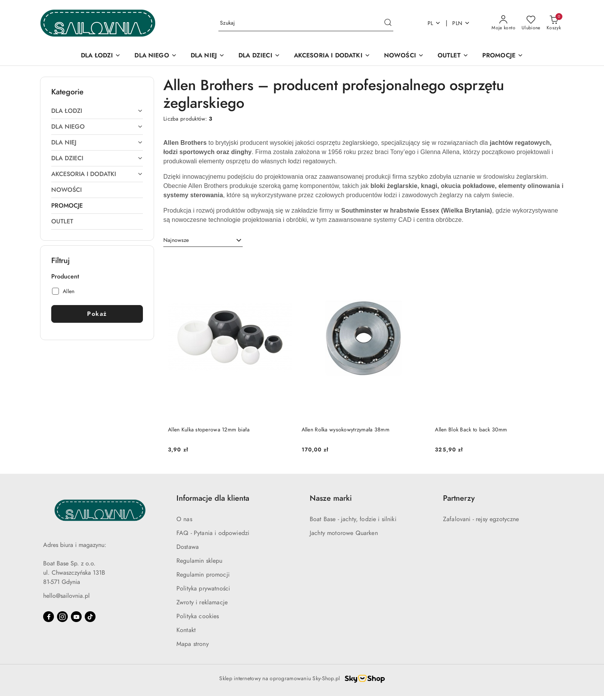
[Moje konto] (503, 23)
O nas (184, 519)
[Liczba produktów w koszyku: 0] (554, 23)
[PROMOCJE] (502, 56)
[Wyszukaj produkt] (305, 23)
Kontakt (186, 630)
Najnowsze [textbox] (176, 240)
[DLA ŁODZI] (101, 56)
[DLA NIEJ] (208, 56)
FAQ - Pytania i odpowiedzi (212, 533)
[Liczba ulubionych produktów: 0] (531, 23)
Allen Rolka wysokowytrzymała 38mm (345, 429)
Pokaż (97, 314)
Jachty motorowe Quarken (344, 533)
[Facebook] (48, 616)
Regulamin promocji (203, 574)
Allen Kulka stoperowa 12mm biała (209, 429)
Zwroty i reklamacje (202, 602)
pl (434, 23)
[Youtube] (76, 616)
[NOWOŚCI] (404, 56)
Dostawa (187, 547)
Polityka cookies (197, 616)
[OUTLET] (453, 56)
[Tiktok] (90, 616)
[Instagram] (62, 616)
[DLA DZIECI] (259, 56)
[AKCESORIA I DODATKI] (332, 56)
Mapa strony (192, 644)
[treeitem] (97, 111)
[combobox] (203, 240)
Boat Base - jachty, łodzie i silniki (353, 519)
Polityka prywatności (203, 588)
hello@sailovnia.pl (66, 596)
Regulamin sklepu (199, 561)
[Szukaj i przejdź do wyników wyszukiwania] (388, 23)
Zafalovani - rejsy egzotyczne (481, 519)
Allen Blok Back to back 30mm (471, 429)
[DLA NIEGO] (155, 56)
